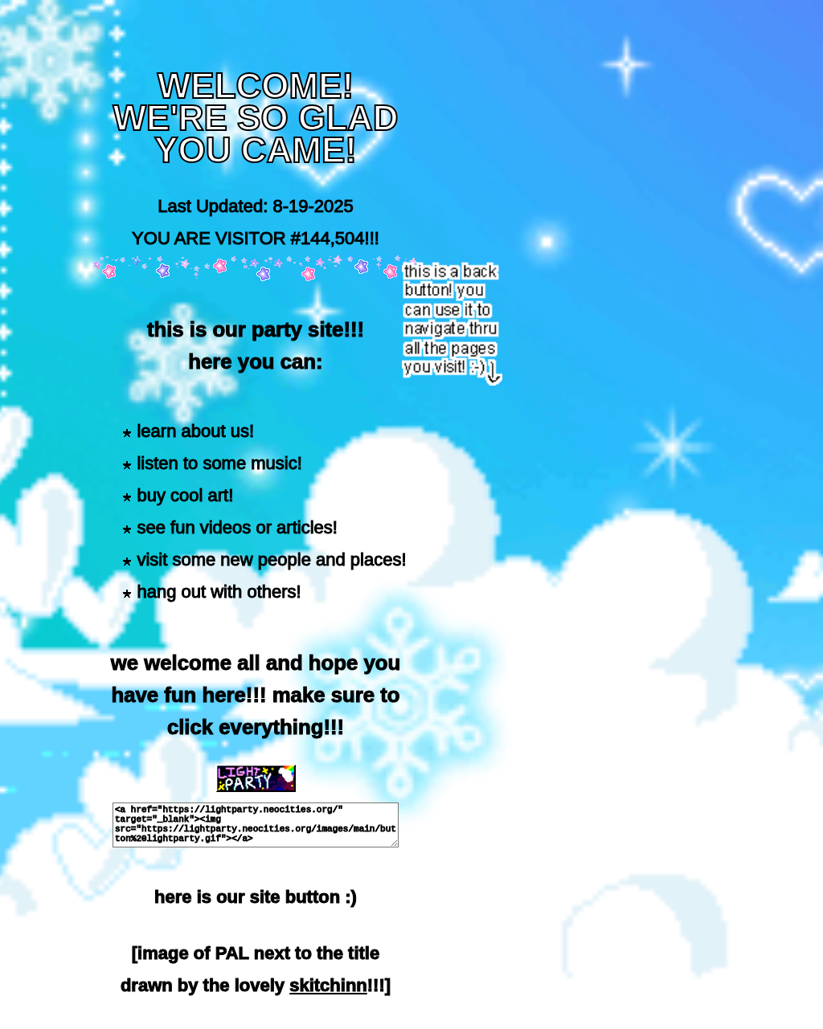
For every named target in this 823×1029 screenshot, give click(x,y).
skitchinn (328, 985)
